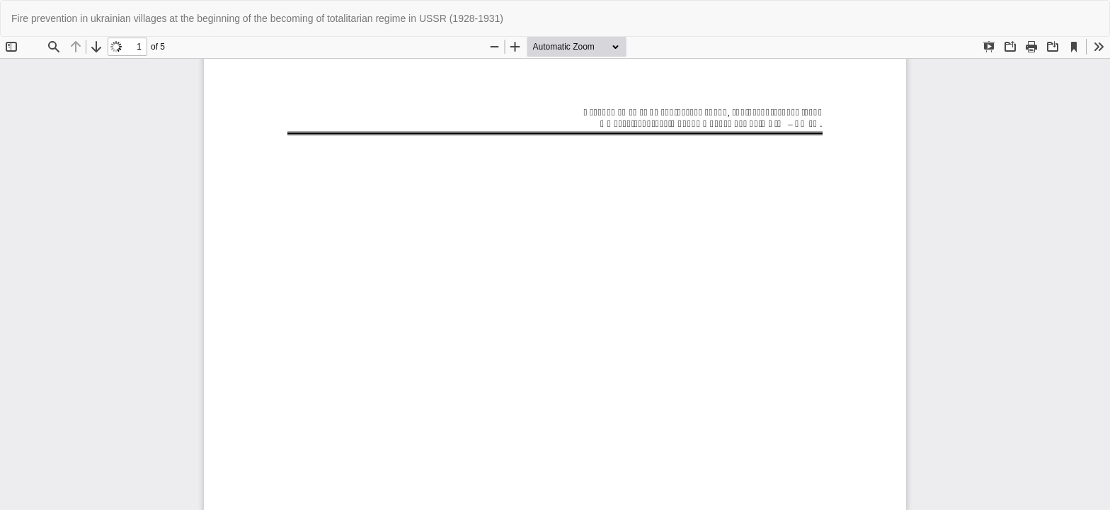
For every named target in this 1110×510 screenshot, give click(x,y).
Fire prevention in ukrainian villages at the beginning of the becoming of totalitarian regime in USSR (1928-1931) (257, 18)
